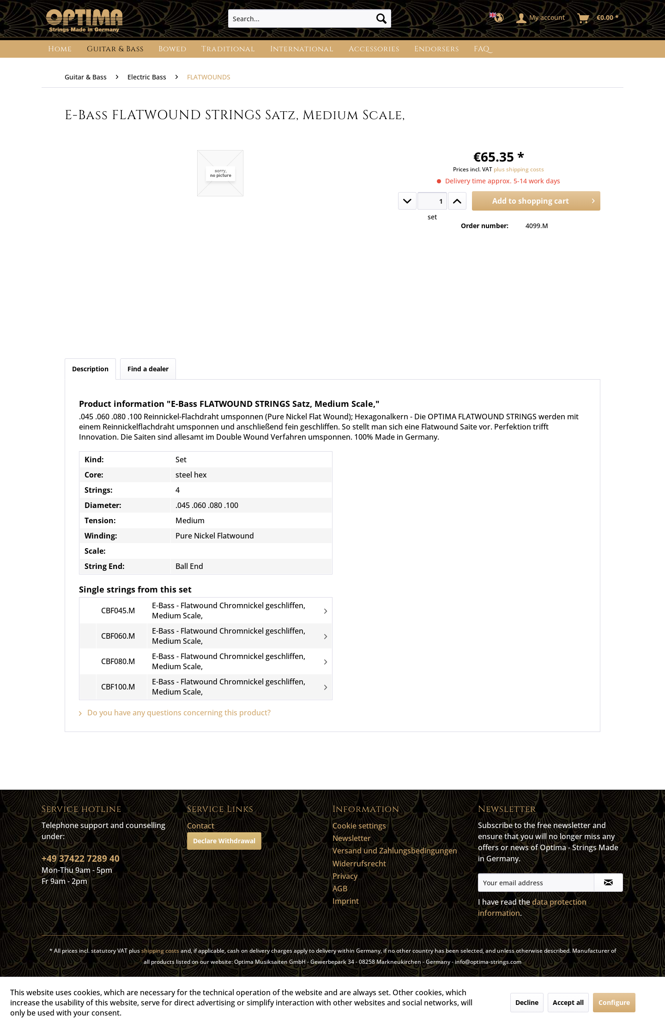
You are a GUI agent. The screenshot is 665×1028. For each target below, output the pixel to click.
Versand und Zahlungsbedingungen (394, 851)
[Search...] (309, 18)
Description (90, 368)
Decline (526, 1002)
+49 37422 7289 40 (81, 859)
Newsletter (351, 838)
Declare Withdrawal (224, 840)
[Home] (60, 49)
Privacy (344, 876)
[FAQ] (481, 49)
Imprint (345, 901)
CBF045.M (118, 610)
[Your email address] (536, 882)
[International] (302, 49)
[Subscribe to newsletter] (608, 882)
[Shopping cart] (598, 18)
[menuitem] (309, 18)
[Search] (381, 18)
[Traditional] (228, 49)
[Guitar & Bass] (115, 49)
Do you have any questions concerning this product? (175, 713)
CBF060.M (118, 636)
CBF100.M (118, 687)
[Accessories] (374, 49)
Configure (614, 1002)
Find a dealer (148, 368)
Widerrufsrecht (359, 864)
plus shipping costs (519, 169)
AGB (339, 888)
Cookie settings (359, 826)
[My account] (541, 18)
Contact (200, 826)
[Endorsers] (437, 49)
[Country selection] (499, 18)
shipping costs (160, 951)
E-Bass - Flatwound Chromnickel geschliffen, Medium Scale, (228, 610)
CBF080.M (118, 661)
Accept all (568, 1002)
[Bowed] (172, 49)
